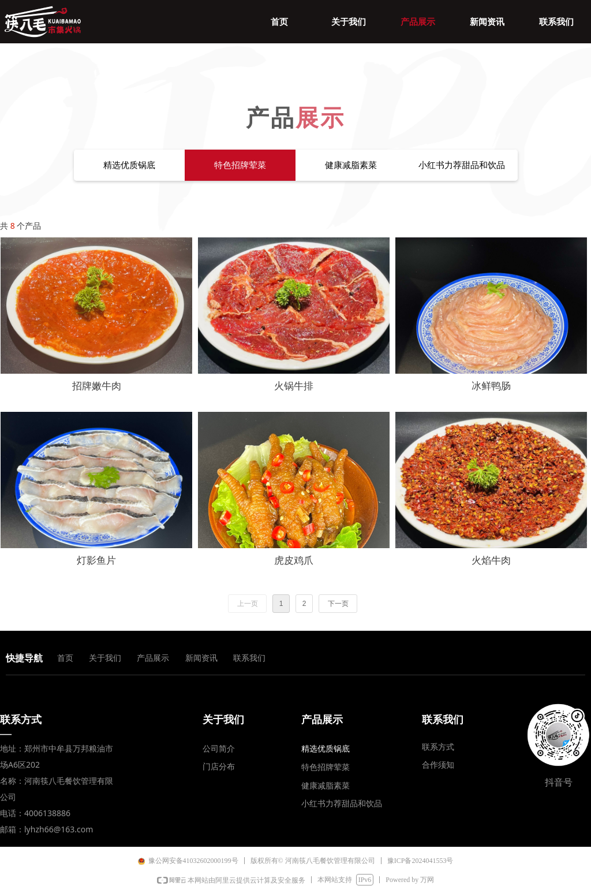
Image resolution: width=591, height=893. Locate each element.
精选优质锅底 (129, 165)
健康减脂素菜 (351, 165)
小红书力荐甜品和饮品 (461, 165)
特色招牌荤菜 (240, 165)
